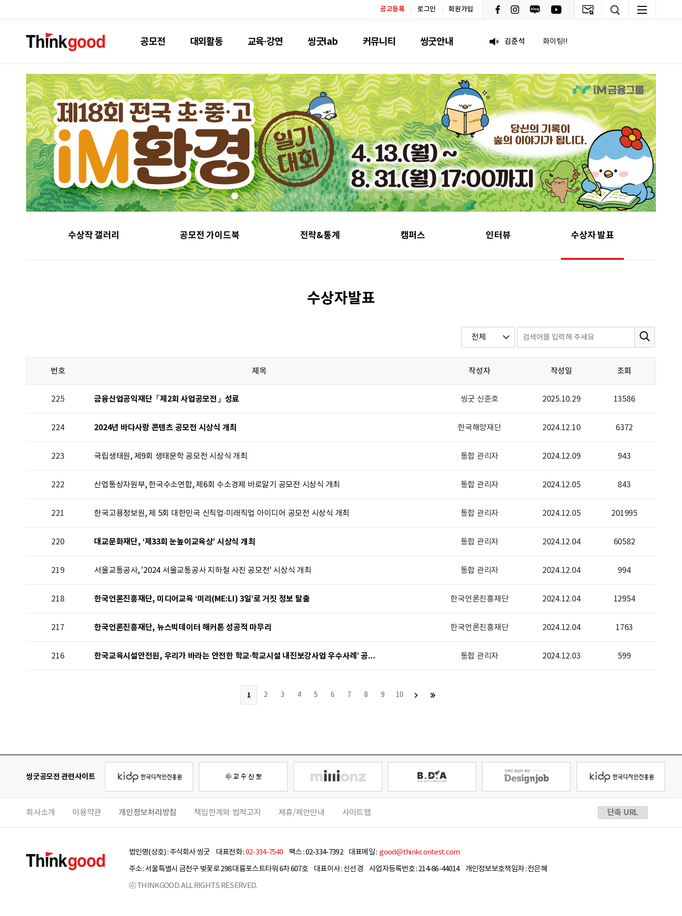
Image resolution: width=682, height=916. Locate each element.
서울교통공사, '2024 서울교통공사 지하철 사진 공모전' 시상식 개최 (202, 570)
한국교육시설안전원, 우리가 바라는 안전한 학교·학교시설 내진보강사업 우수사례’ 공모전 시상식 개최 (236, 656)
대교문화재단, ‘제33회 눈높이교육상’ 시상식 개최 (174, 542)
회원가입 (460, 9)
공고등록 (392, 9)
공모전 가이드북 (209, 235)
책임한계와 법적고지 (227, 812)
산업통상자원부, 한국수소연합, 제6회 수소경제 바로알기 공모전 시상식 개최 (217, 484)
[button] (234, 195)
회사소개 (40, 812)
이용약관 (86, 812)
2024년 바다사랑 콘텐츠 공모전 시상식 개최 (165, 428)
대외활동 (206, 41)
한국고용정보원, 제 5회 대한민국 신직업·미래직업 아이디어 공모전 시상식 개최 (221, 513)
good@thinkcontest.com (419, 852)
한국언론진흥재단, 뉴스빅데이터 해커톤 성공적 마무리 (182, 627)
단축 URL (623, 813)
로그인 (426, 9)
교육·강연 (265, 41)
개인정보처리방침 (148, 812)
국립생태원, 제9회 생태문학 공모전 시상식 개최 (171, 456)
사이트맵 (356, 812)
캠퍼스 (413, 235)
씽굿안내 (436, 41)
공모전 (152, 41)
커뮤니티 (379, 41)
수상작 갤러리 (93, 235)
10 (399, 695)
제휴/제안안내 (302, 812)
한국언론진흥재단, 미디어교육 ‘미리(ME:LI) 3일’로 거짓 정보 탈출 (202, 599)
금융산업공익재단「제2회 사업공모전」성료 (166, 399)
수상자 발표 (592, 235)
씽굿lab (323, 41)
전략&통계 (320, 235)
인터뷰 (498, 235)
